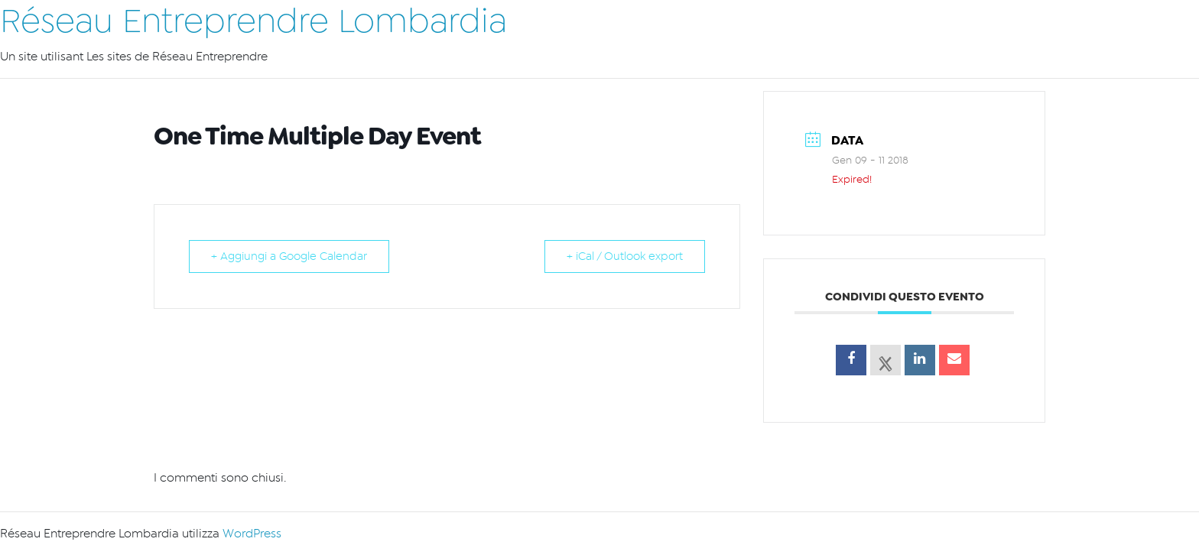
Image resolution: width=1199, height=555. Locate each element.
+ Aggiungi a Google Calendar (289, 256)
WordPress (252, 533)
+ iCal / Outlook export (625, 256)
